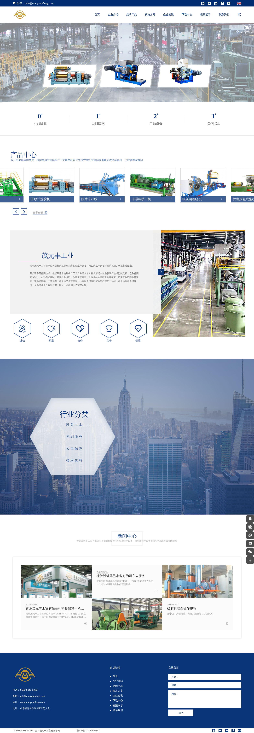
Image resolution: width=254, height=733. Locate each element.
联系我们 (224, 14)
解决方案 (150, 14)
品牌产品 (131, 14)
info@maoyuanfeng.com (39, 3)
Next (238, 63)
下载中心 (187, 14)
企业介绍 (113, 14)
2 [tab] (1, 102)
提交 (181, 713)
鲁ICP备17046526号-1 (88, 730)
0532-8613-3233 (28, 690)
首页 (97, 14)
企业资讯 (168, 14)
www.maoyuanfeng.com (32, 702)
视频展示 (205, 14)
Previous (16, 63)
